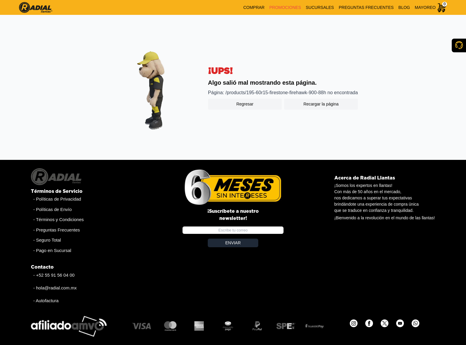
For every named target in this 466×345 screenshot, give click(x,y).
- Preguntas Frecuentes (56, 229)
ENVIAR (233, 242)
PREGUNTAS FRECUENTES (366, 7)
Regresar (245, 104)
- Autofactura (46, 300)
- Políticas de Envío (52, 209)
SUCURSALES (320, 7)
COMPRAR (254, 7)
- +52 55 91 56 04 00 (54, 275)
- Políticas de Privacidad (57, 198)
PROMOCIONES (285, 7)
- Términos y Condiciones (58, 219)
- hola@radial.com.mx (55, 287)
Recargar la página (321, 104)
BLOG (404, 7)
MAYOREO (425, 7)
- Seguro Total (47, 239)
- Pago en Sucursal (52, 250)
